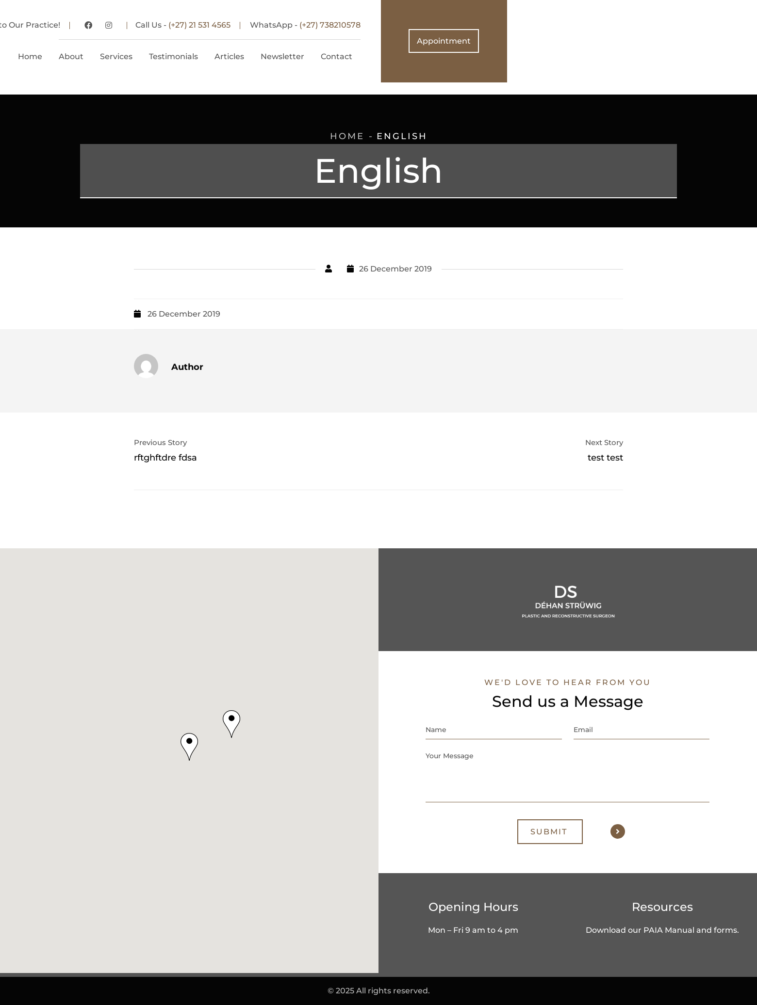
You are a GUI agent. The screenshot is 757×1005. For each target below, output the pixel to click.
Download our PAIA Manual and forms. (662, 930)
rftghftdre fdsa (165, 457)
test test (605, 457)
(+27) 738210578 (579, 25)
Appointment (694, 41)
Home (347, 136)
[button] (189, 747)
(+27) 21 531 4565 (449, 25)
